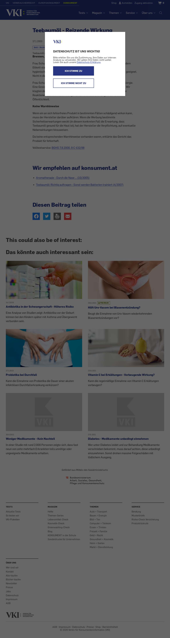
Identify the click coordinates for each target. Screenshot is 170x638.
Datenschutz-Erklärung (89, 62)
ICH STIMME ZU (73, 70)
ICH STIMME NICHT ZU (73, 83)
